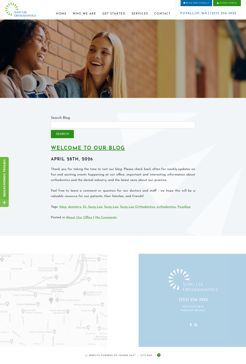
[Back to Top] (159, 355)
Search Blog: (60, 118)
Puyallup (183, 207)
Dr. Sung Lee (92, 207)
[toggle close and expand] (4, 202)
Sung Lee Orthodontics (137, 207)
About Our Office (79, 217)
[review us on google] (194, 325)
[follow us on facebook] (189, 325)
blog (62, 207)
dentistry (74, 207)
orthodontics (166, 207)
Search (62, 134)
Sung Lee (111, 207)
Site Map (146, 355)
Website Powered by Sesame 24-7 (110, 355)
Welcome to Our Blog (88, 148)
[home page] (20, 10)
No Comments (106, 217)
